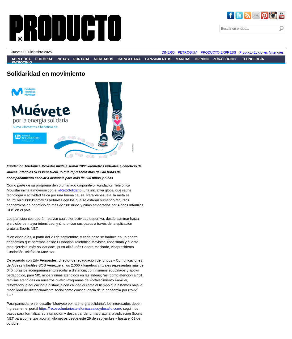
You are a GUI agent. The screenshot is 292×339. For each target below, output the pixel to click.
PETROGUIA (187, 52)
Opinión (202, 59)
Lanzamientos (158, 59)
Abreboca (21, 59)
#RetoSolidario (69, 190)
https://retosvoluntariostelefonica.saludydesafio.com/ (80, 308)
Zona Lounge (225, 59)
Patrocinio (22, 62)
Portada (81, 59)
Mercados (103, 59)
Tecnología (253, 59)
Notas (63, 59)
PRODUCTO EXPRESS (218, 52)
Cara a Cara (129, 59)
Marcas (183, 59)
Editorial (44, 59)
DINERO (168, 52)
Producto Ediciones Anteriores (261, 52)
